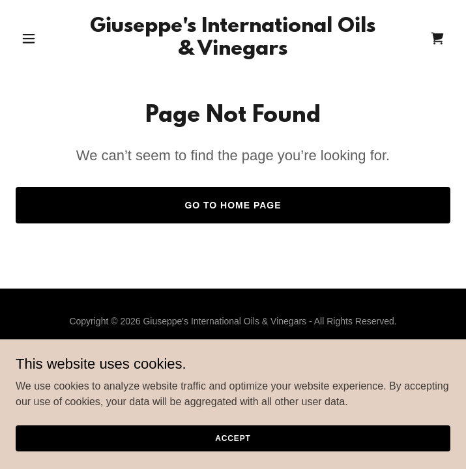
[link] (233, 51)
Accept (232, 446)
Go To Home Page (232, 205)
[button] (48, 38)
